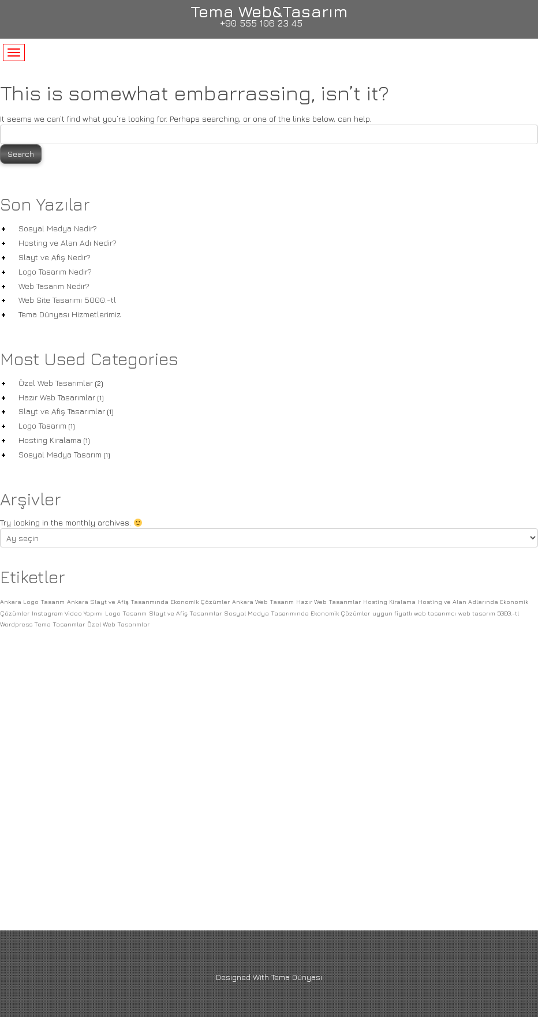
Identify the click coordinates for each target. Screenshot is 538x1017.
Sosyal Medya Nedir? (57, 228)
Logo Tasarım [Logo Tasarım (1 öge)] (126, 613)
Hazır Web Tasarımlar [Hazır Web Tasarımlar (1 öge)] (328, 601)
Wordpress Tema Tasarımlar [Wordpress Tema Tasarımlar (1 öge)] (42, 624)
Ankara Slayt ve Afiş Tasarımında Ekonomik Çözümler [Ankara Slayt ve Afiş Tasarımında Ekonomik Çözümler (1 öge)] (148, 601)
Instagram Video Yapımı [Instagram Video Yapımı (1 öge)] (67, 613)
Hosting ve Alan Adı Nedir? (67, 242)
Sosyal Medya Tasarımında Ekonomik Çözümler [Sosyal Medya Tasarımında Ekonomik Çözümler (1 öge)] (297, 613)
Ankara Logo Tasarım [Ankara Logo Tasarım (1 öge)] (32, 601)
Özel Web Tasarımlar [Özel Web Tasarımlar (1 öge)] (118, 624)
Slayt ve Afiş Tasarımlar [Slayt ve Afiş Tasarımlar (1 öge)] (185, 613)
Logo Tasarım (42, 425)
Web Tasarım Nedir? (53, 286)
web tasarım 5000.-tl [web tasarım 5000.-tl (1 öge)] (488, 613)
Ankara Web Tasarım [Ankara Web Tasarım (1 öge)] (263, 601)
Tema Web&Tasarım (269, 11)
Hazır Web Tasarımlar (56, 397)
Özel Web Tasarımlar (55, 383)
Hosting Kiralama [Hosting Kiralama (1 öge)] (389, 601)
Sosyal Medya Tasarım (60, 454)
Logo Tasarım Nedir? (55, 271)
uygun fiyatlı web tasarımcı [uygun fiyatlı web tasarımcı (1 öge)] (414, 613)
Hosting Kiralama (49, 440)
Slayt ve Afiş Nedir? (54, 257)
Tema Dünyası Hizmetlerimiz (69, 314)
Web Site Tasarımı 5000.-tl (67, 300)
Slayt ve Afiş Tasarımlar (61, 411)
